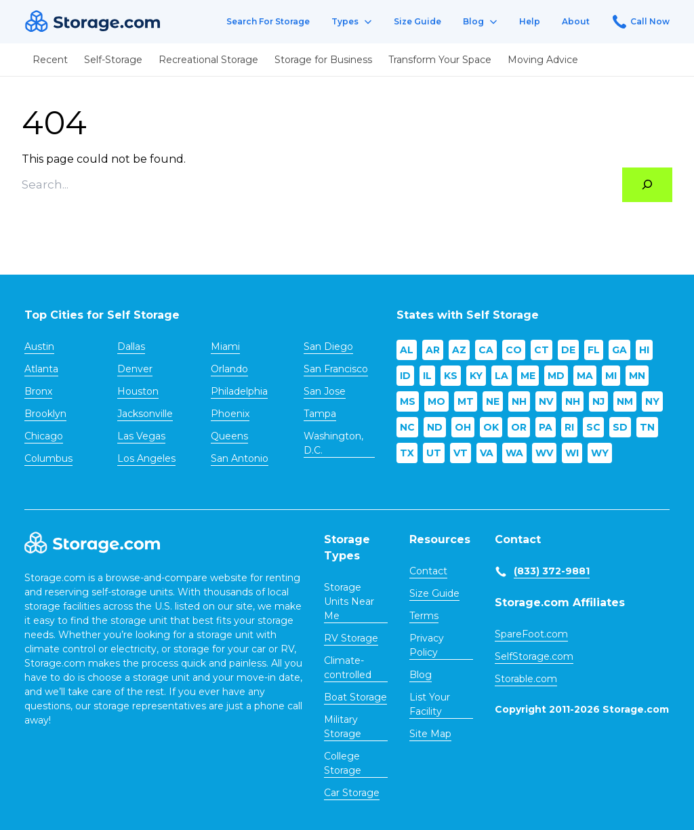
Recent (50, 60)
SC (593, 427)
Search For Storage (268, 21)
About (576, 21)
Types (351, 21)
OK (491, 427)
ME (527, 376)
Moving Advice (543, 60)
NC (407, 427)
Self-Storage (113, 60)
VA (486, 453)
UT (433, 453)
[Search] (647, 184)
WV (544, 453)
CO (514, 350)
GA (619, 350)
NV (546, 401)
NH (519, 401)
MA (585, 376)
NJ (598, 401)
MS (407, 401)
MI (611, 376)
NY (652, 401)
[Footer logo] (92, 543)
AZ (459, 350)
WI (572, 453)
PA (545, 427)
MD (556, 376)
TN (647, 427)
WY (600, 453)
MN (637, 376)
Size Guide (417, 21)
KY (476, 376)
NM (625, 401)
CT (541, 350)
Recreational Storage (208, 60)
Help (529, 21)
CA (485, 350)
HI (644, 350)
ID (405, 376)
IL (427, 376)
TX (407, 453)
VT (460, 453)
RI (569, 427)
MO (436, 401)
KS (450, 376)
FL (594, 350)
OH (463, 427)
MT (465, 401)
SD (620, 427)
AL (406, 350)
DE (568, 350)
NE (492, 401)
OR (519, 427)
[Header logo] (92, 22)
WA (514, 453)
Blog (480, 21)
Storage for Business (323, 60)
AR (433, 350)
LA (501, 376)
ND (435, 427)
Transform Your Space (439, 60)
